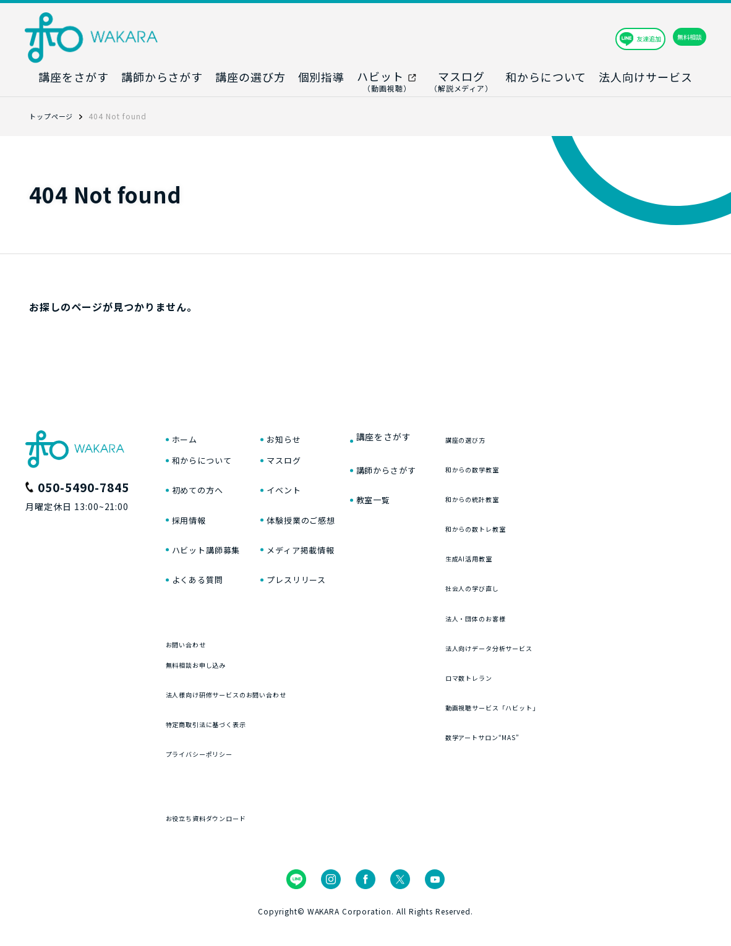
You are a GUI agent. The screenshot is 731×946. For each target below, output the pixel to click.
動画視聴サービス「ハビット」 (581, 702)
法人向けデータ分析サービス (576, 643)
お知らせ (326, 435)
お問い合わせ (195, 655)
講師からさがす (446, 466)
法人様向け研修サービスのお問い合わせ (254, 715)
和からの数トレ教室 (556, 524)
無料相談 (662, 37)
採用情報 (193, 528)
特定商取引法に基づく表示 (225, 744)
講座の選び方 (541, 434)
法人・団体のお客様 (556, 613)
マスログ (326, 466)
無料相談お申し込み (210, 685)
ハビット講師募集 (214, 559)
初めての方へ (203, 497)
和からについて (209, 466)
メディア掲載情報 (346, 559)
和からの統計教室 (551, 494)
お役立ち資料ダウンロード (225, 838)
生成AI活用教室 (546, 553)
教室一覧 (430, 497)
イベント (326, 497)
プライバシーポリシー (215, 774)
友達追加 (569, 37)
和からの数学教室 (551, 464)
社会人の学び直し (551, 583)
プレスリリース (341, 590)
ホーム (187, 435)
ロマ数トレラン (546, 673)
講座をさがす (440, 435)
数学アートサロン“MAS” (567, 732)
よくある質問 (203, 590)
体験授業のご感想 (347, 528)
